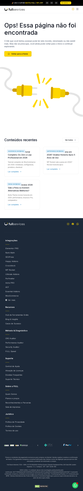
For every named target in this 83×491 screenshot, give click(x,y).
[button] (37, 445)
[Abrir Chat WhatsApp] (75, 485)
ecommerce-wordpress (16, 151)
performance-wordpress (55, 151)
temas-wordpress (14, 184)
